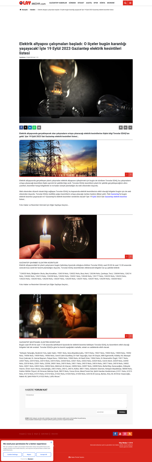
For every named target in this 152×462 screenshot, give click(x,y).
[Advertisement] (76, 26)
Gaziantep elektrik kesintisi (116, 197)
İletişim (36, 434)
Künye (29, 434)
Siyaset (81, 3)
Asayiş (89, 3)
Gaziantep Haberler (58, 3)
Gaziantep (115, 194)
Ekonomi (110, 3)
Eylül (94, 197)
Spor (96, 3)
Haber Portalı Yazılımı (77, 457)
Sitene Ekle (54, 434)
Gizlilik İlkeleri (45, 434)
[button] (121, 127)
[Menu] (130, 3)
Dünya (102, 3)
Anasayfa (23, 9)
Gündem (72, 3)
